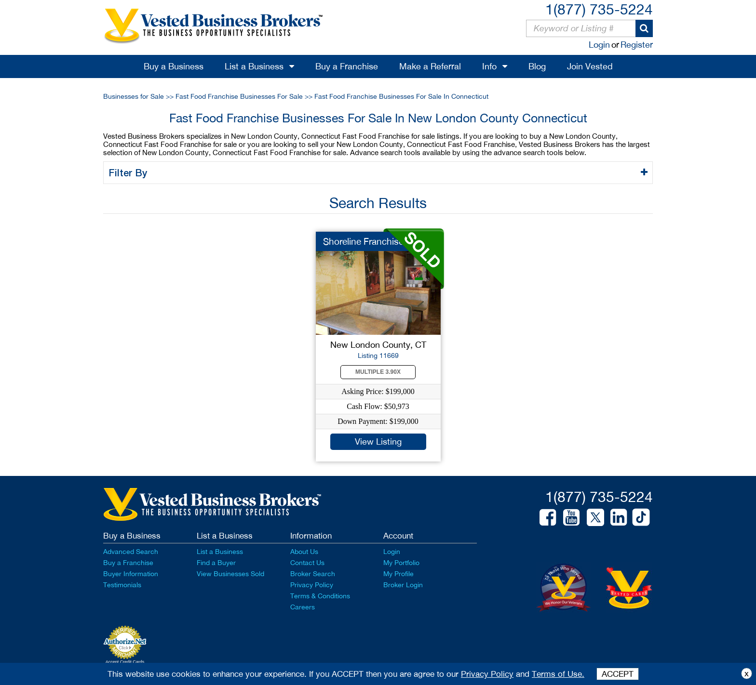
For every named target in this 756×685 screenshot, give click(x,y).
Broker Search (312, 574)
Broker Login (403, 585)
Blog (537, 66)
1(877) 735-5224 (599, 9)
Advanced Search (130, 551)
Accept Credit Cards (125, 661)
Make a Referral (430, 66)
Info (489, 66)
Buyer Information (130, 574)
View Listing (378, 441)
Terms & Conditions (320, 596)
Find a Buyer (216, 562)
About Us (304, 551)
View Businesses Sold (230, 574)
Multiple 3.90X (378, 372)
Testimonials (122, 585)
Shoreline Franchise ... (368, 241)
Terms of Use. (558, 674)
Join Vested (590, 66)
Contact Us (307, 562)
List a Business (254, 66)
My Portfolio (401, 562)
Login (599, 45)
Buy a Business (173, 66)
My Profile (398, 574)
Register (637, 45)
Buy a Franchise (346, 66)
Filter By (129, 172)
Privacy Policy (311, 585)
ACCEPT (618, 674)
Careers (302, 607)
